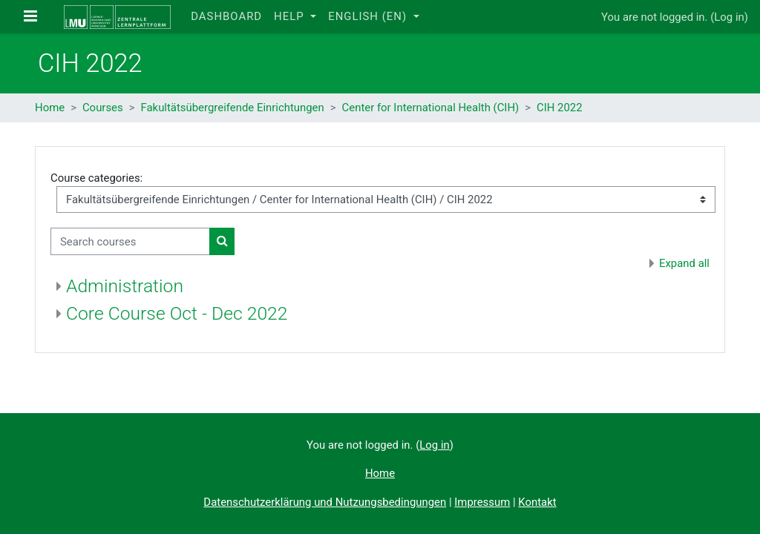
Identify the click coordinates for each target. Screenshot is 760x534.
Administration (124, 286)
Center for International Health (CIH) (431, 107)
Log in (729, 17)
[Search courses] (130, 241)
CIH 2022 (560, 107)
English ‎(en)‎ (369, 16)
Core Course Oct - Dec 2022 (176, 313)
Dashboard (226, 16)
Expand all (684, 263)
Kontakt (537, 502)
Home (50, 107)
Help (290, 16)
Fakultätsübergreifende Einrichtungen (232, 107)
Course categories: (96, 178)
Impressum (482, 502)
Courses (102, 107)
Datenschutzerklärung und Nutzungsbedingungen (324, 502)
